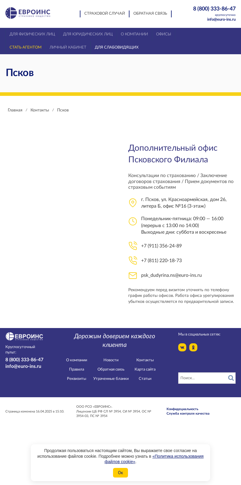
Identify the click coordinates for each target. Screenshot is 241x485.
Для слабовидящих (116, 47)
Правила (76, 369)
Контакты (145, 360)
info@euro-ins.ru (221, 20)
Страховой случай (104, 14)
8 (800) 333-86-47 (211, 11)
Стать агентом (26, 47)
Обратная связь (150, 14)
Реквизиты (76, 379)
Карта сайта (145, 369)
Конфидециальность (182, 409)
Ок (120, 472)
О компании (76, 360)
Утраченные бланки (111, 379)
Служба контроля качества (188, 413)
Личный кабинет (68, 47)
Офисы (163, 34)
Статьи (145, 379)
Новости (110, 360)
